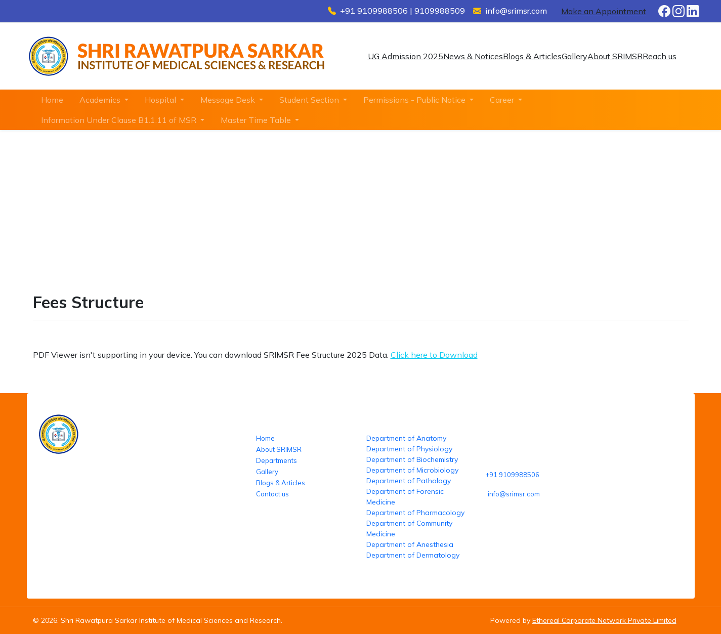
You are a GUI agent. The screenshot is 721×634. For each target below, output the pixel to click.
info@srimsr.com (514, 494)
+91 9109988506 (512, 475)
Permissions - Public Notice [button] (415, 100)
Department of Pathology (408, 480)
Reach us (659, 56)
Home (52, 100)
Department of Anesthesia (409, 544)
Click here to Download (434, 355)
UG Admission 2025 (405, 56)
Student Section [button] (310, 100)
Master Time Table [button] (257, 120)
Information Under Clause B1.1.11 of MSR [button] (119, 120)
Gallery (574, 56)
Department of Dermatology (412, 555)
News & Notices (473, 56)
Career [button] (503, 100)
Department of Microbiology (412, 470)
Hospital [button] (161, 100)
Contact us (272, 494)
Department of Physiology (409, 448)
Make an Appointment (603, 11)
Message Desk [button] (228, 100)
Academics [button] (100, 100)
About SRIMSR (615, 56)
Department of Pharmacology (415, 512)
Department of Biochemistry (412, 459)
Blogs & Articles (532, 56)
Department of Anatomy (406, 438)
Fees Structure (258, 222)
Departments (276, 460)
